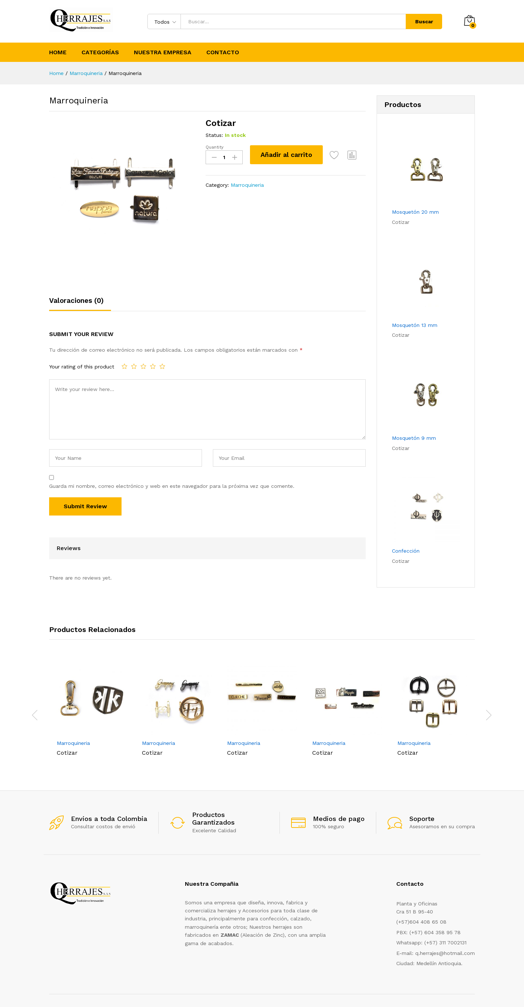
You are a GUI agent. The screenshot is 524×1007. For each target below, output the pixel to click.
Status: (214, 135)
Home (58, 52)
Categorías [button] (100, 52)
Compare (352, 155)
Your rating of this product (81, 367)
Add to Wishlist (334, 155)
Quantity (214, 147)
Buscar (424, 21)
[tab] (80, 304)
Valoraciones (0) (76, 300)
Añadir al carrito (286, 154)
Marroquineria (247, 185)
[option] (91, 710)
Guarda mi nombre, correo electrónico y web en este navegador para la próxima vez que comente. (171, 486)
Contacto (222, 52)
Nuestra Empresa (162, 52)
